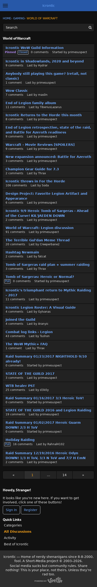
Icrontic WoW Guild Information (35, 48)
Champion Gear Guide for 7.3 (32, 169)
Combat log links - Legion (29, 332)
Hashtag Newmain (22, 252)
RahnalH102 (56, 444)
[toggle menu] (5, 5)
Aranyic (43, 323)
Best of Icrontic (16, 544)
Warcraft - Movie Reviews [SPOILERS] (40, 145)
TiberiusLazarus (50, 107)
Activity (10, 538)
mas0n (43, 94)
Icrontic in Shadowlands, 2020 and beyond (45, 61)
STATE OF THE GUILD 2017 (30, 373)
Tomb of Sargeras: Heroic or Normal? (40, 277)
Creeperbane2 (50, 244)
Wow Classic (17, 90)
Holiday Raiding (20, 440)
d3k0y (44, 390)
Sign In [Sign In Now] (11, 510)
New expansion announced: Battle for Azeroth (48, 157)
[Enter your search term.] (48, 27)
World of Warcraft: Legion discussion (40, 228)
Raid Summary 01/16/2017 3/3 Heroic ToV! (45, 398)
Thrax (42, 173)
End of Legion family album (31, 103)
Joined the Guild (20, 319)
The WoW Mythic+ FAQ (27, 344)
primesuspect (77, 52)
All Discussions (17, 531)
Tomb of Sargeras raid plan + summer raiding (48, 264)
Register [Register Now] (30, 510)
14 (64, 475)
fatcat (42, 256)
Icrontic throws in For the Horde (35, 181)
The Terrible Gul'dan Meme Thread (38, 240)
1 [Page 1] (32, 475)
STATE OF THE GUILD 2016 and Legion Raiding (48, 410)
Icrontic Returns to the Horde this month (44, 115)
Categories (13, 525)
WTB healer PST (20, 386)
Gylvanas (44, 311)
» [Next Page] (83, 475)
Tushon (45, 336)
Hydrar (43, 65)
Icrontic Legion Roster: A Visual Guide (41, 307)
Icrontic (48, 5)
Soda (45, 185)
